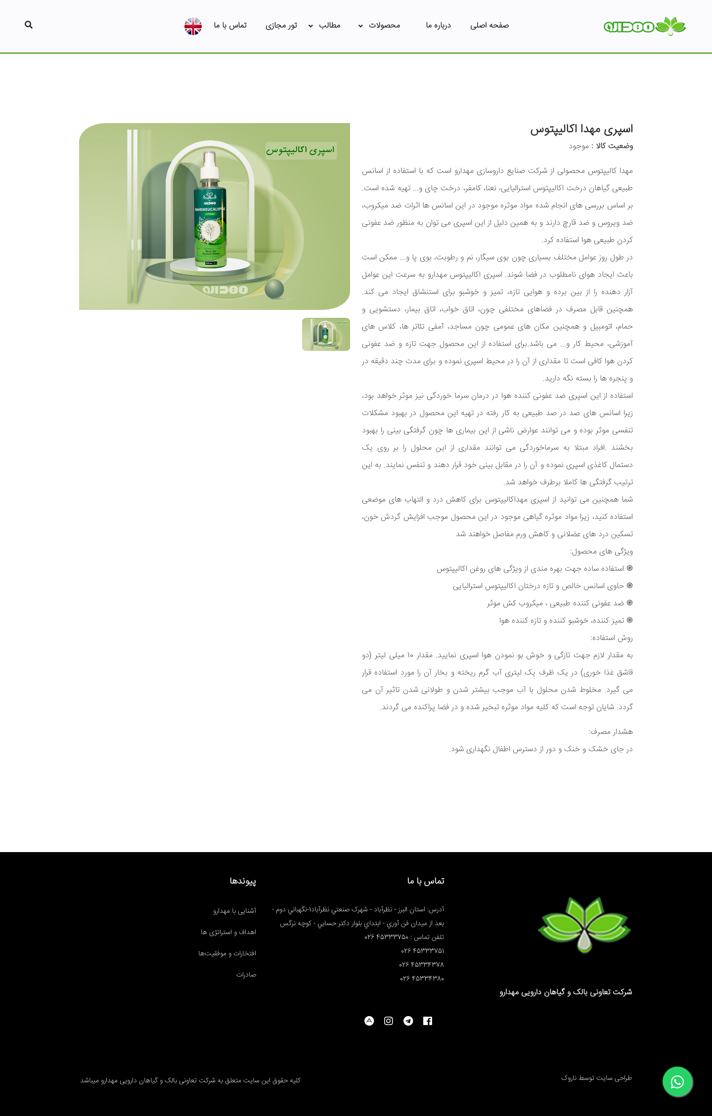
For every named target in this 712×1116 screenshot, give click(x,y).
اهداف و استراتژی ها (228, 932)
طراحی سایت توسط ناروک (596, 1078)
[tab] (326, 330)
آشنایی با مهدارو (234, 911)
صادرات (246, 975)
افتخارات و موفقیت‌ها (227, 953)
